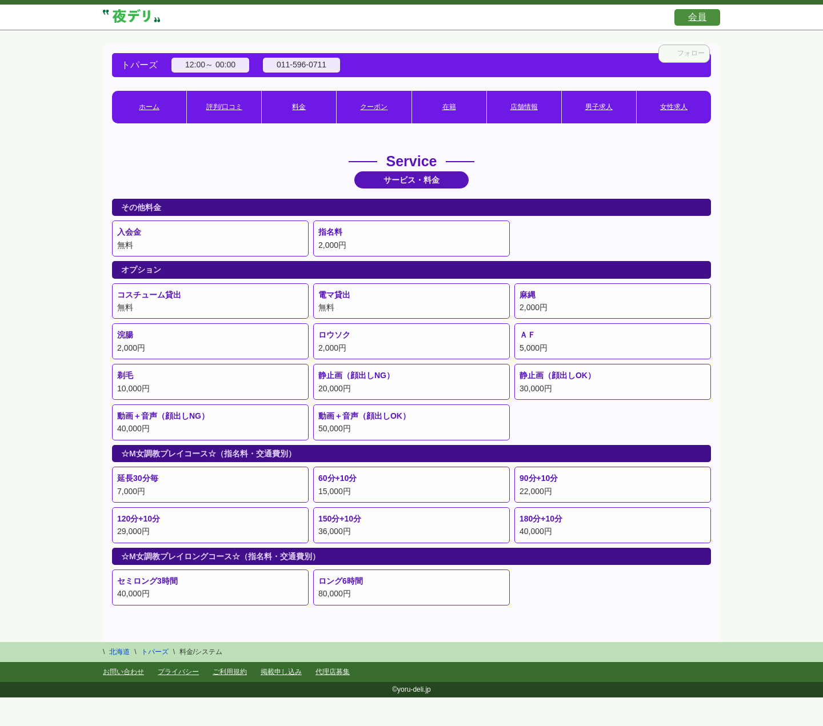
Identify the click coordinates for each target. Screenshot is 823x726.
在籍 (449, 107)
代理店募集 (332, 672)
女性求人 (674, 107)
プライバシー (178, 672)
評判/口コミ (224, 107)
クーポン (373, 107)
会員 (697, 17)
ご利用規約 (230, 672)
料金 (299, 107)
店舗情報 (524, 107)
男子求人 (599, 107)
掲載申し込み (281, 672)
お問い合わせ (123, 672)
